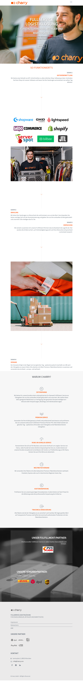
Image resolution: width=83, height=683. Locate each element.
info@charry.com (18, 661)
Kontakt (42, 46)
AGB (12, 628)
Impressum (14, 622)
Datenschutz (15, 625)
